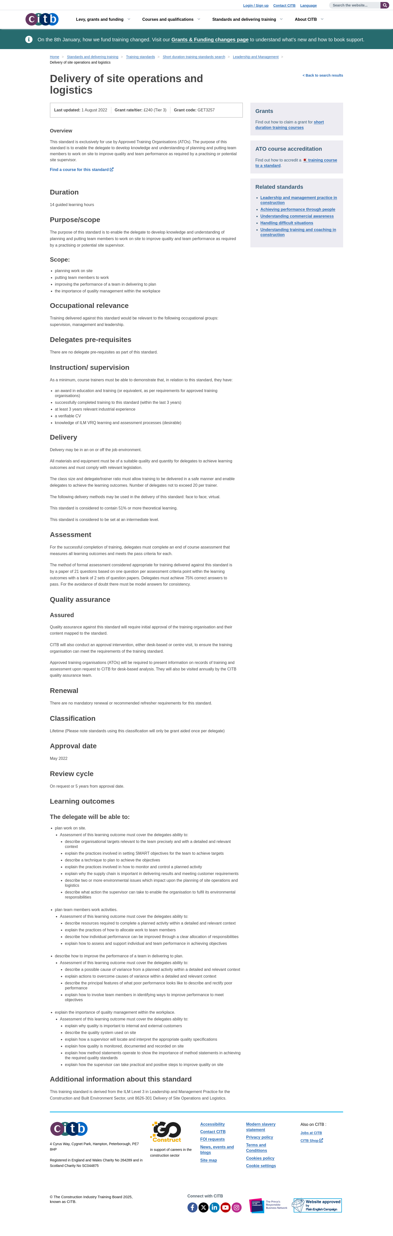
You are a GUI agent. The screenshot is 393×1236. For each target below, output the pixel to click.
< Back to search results (323, 75)
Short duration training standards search (194, 57)
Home (54, 57)
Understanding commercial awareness (297, 216)
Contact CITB (284, 6)
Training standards (140, 57)
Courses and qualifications (167, 19)
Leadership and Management (255, 57)
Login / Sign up (255, 6)
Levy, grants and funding (100, 19)
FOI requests (212, 1139)
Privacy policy (259, 1137)
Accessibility (212, 1124)
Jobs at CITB (311, 1133)
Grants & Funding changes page (210, 39)
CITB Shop (312, 1141)
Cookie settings (261, 1166)
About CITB (306, 19)
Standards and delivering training (244, 19)
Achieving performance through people (297, 209)
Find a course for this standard (82, 169)
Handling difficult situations (286, 223)
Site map (208, 1160)
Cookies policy (260, 1158)
